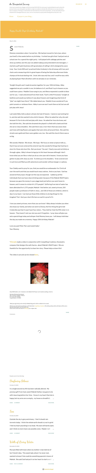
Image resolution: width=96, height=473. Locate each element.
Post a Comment (18, 463)
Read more (51, 402)
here (36, 255)
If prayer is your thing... (25, 16)
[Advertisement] (37, 358)
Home (11, 16)
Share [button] (77, 46)
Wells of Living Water (22, 442)
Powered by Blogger (48, 469)
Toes (12, 411)
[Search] (79, 4)
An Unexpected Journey (19, 4)
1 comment (17, 402)
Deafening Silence (19, 381)
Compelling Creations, (39, 306)
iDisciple (13, 242)
